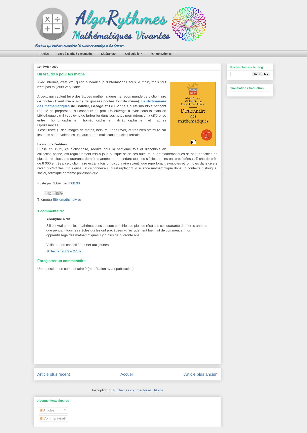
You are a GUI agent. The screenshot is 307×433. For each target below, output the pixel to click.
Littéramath (108, 53)
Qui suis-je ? (133, 53)
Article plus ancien (200, 374)
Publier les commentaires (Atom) (138, 390)
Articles (44, 53)
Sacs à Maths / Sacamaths (74, 53)
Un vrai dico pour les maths (61, 74)
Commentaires (53, 418)
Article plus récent (53, 374)
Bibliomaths (62, 200)
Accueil (127, 374)
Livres (76, 200)
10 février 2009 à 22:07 (64, 251)
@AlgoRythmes (161, 53)
